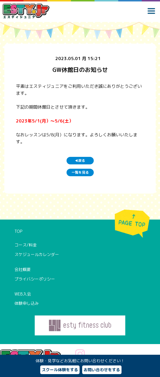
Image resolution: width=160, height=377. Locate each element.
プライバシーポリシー (34, 279)
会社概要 (22, 269)
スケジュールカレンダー (36, 254)
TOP (18, 231)
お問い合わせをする (102, 369)
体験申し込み (26, 303)
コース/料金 (25, 245)
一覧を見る (80, 172)
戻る (80, 160)
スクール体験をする (60, 369)
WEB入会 (22, 294)
